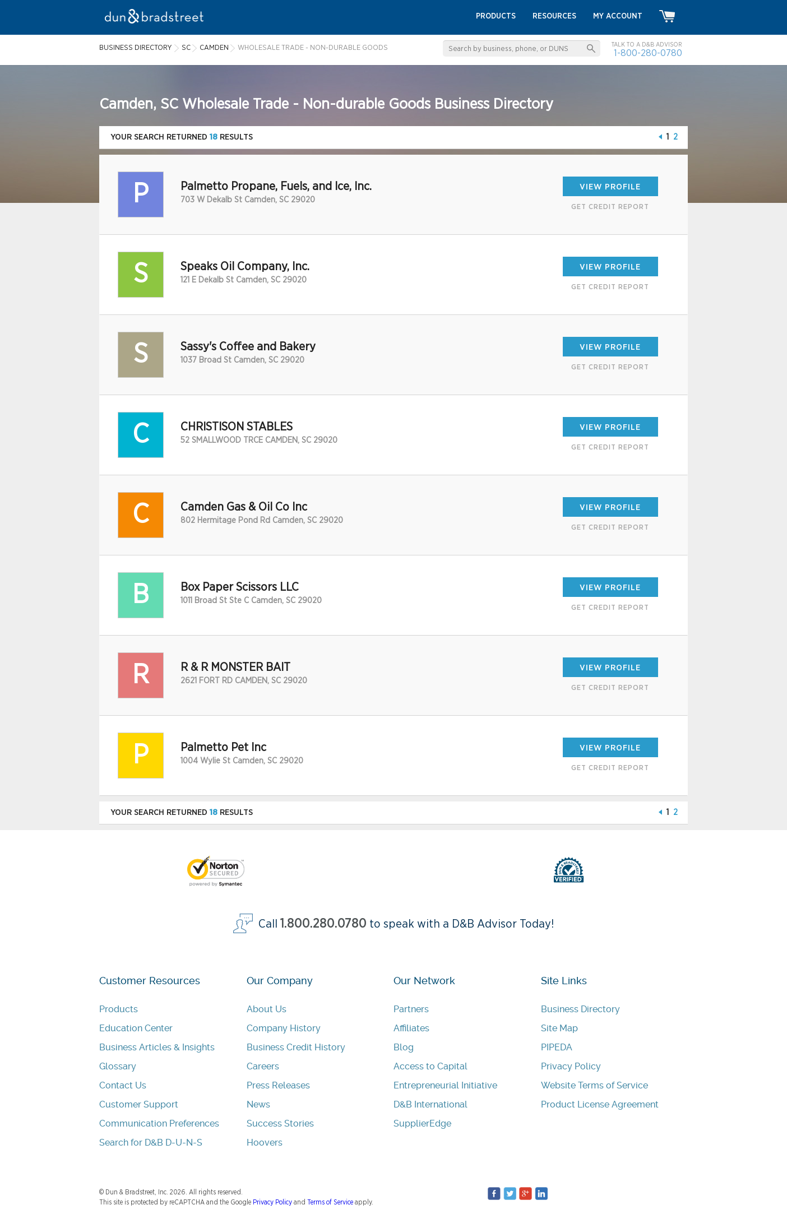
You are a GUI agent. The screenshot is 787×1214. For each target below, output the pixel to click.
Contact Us (122, 1085)
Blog (404, 1047)
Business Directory (580, 1009)
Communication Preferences (159, 1123)
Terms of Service (330, 1202)
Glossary (117, 1066)
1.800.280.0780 (323, 924)
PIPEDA (556, 1047)
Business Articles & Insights (157, 1047)
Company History (284, 1028)
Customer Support (138, 1104)
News (258, 1104)
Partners (411, 1009)
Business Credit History (296, 1047)
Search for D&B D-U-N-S (150, 1142)
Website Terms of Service (594, 1085)
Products (118, 1009)
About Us (266, 1009)
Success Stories (280, 1123)
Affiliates (411, 1028)
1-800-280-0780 (648, 53)
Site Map (559, 1028)
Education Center (136, 1028)
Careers (263, 1066)
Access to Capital (430, 1066)
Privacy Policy (571, 1066)
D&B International (430, 1104)
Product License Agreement (600, 1104)
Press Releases (278, 1085)
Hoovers (265, 1142)
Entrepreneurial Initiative (445, 1085)
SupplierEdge (422, 1123)
